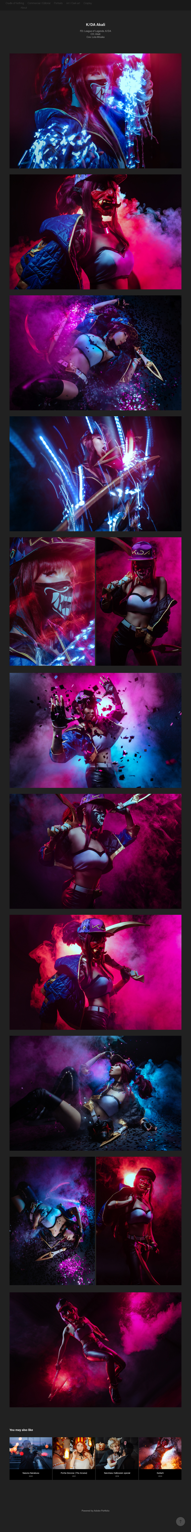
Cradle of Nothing (15, 3)
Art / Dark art (73, 3)
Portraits (58, 3)
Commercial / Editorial (39, 3)
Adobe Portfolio (101, 1510)
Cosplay (88, 3)
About (24, 7)
